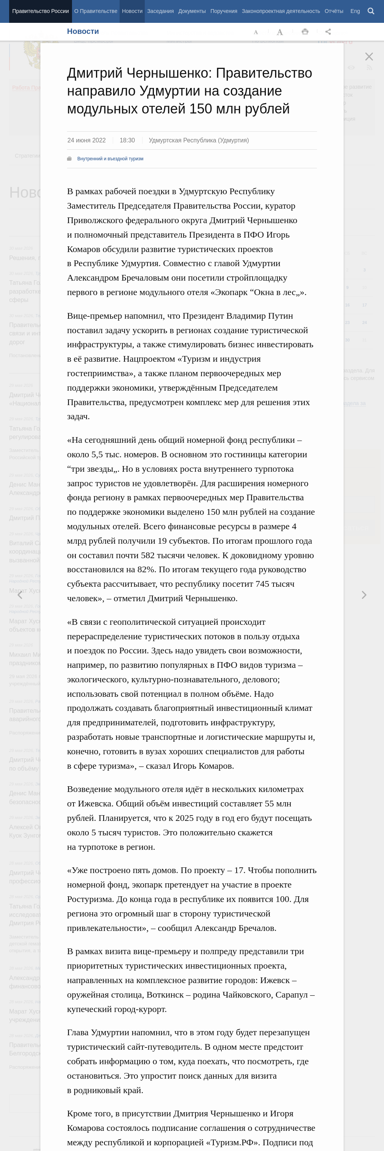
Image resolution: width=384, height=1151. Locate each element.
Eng (355, 11)
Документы (192, 11)
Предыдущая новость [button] (363, 594)
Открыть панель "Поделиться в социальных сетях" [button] (329, 32)
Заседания (160, 11)
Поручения (223, 11)
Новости (132, 11)
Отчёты (334, 11)
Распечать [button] (305, 32)
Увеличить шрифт (281, 32)
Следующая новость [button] (20, 594)
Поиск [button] (371, 11)
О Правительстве (95, 11)
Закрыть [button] (374, 62)
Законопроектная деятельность (281, 11)
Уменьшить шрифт (256, 32)
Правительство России (40, 11)
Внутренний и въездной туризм (110, 158)
